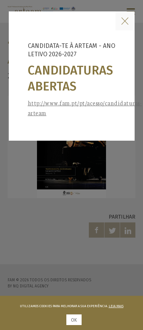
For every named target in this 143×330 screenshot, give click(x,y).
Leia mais (116, 306)
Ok (74, 320)
